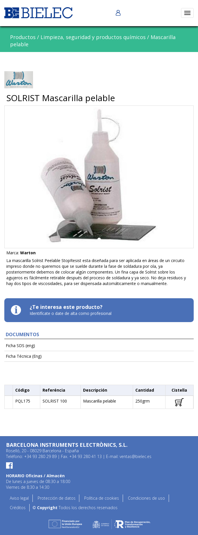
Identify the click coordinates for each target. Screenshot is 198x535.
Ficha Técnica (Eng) (24, 356)
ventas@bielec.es (135, 456)
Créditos (18, 507)
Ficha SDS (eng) (20, 345)
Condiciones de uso (146, 498)
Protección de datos (57, 498)
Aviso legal (19, 498)
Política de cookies (101, 498)
